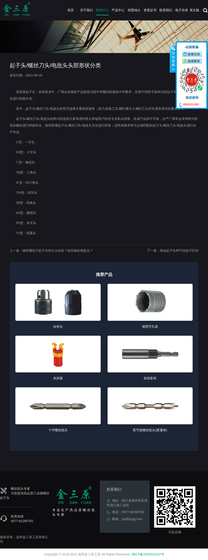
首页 (70, 10)
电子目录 (181, 10)
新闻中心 (102, 10)
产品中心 (118, 10)
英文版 (194, 10)
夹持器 (58, 378)
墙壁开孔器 (150, 326)
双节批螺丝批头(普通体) (150, 430)
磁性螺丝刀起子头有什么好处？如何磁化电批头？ (57, 250)
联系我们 (165, 10)
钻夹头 (58, 326)
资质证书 (150, 10)
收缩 (173, 59)
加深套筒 (150, 378)
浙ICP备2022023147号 (147, 554)
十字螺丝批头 (58, 430)
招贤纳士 (134, 10)
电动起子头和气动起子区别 (179, 250)
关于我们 (86, 10)
